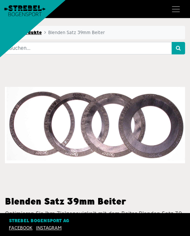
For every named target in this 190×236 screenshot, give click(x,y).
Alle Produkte (25, 32)
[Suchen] (178, 48)
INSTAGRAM (49, 228)
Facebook (20, 228)
